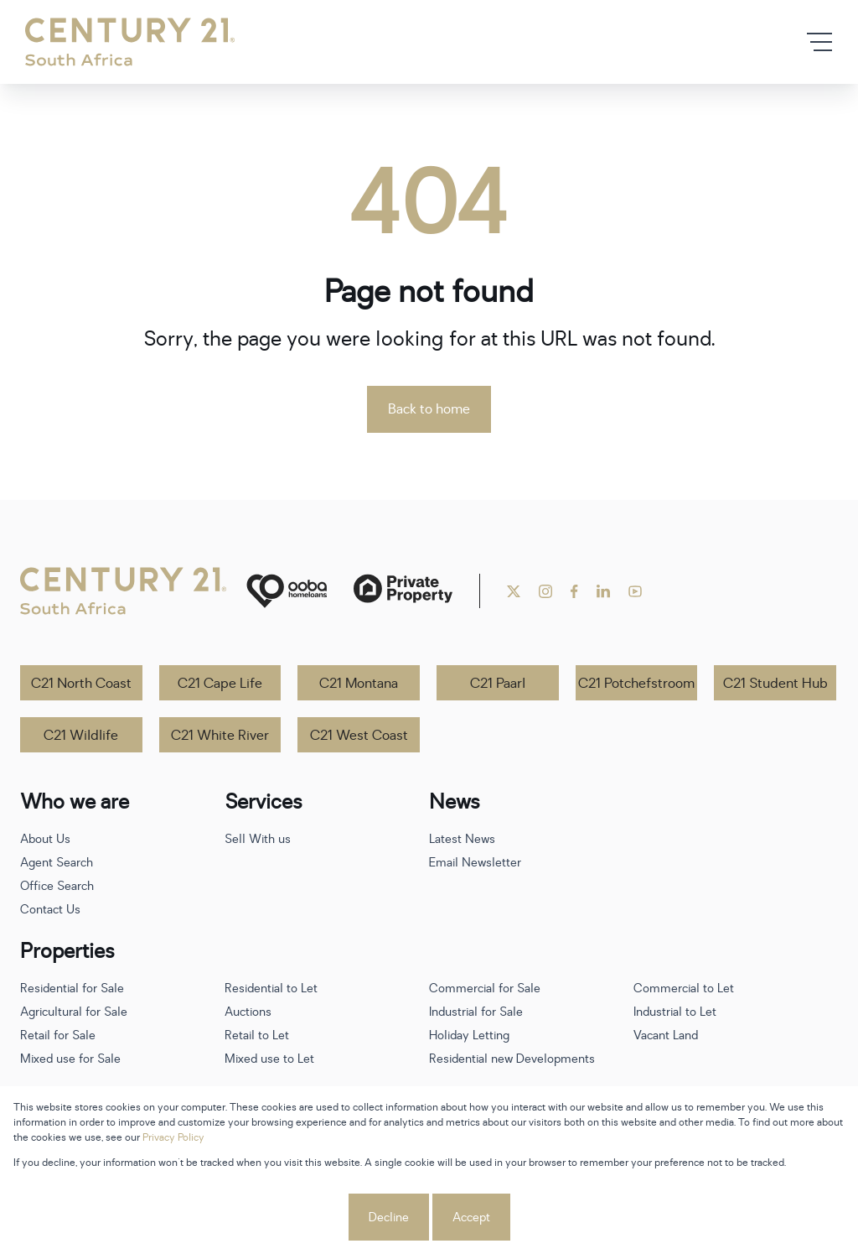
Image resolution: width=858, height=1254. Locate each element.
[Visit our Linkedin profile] (603, 591)
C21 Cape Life (220, 683)
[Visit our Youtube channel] (635, 591)
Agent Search (56, 863)
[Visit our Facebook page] (574, 591)
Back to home (429, 409)
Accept (471, 1217)
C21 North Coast (81, 683)
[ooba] (286, 591)
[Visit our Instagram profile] (545, 591)
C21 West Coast (359, 735)
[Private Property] (403, 591)
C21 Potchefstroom (636, 683)
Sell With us (258, 839)
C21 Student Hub (775, 683)
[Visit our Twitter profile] (513, 591)
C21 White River (220, 735)
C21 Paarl (497, 683)
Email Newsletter (475, 863)
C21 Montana (358, 683)
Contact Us (50, 910)
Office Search (57, 886)
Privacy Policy (173, 1137)
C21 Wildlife (81, 735)
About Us (45, 839)
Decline (389, 1217)
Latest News (462, 839)
